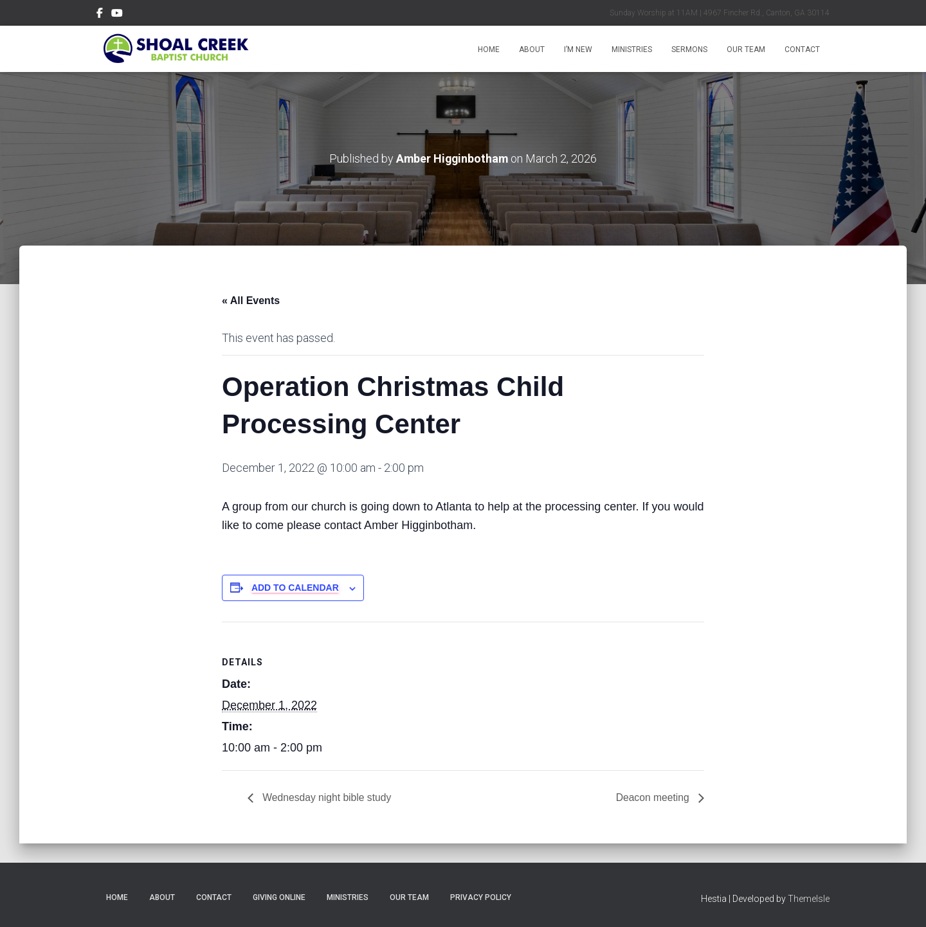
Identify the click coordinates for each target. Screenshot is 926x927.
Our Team (746, 49)
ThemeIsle (809, 898)
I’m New (578, 49)
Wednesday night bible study (327, 796)
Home (489, 49)
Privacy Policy (480, 896)
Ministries (632, 49)
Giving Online (279, 896)
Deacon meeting (653, 796)
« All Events (251, 299)
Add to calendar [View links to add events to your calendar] (295, 587)
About (532, 49)
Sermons (689, 49)
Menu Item (99, 15)
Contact (802, 49)
